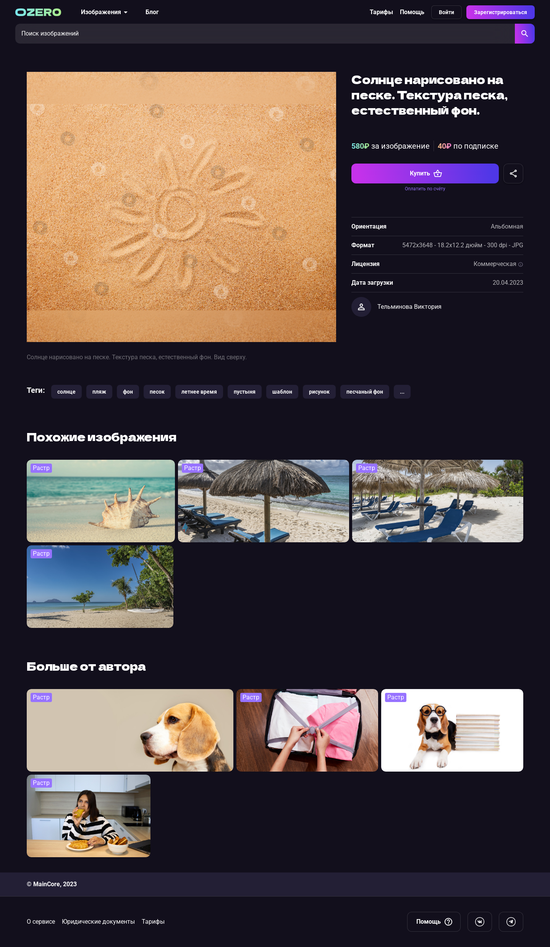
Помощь (412, 12)
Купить (426, 173)
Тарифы (381, 12)
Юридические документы (98, 921)
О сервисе (41, 921)
